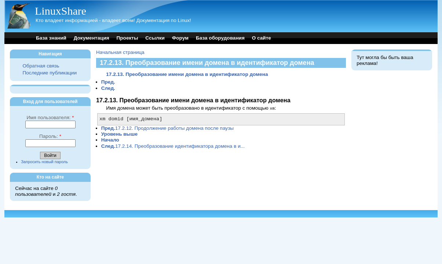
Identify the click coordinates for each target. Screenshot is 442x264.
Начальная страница (120, 52)
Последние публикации (50, 73)
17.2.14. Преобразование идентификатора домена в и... (173, 145)
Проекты (127, 38)
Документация (91, 38)
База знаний (51, 38)
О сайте (261, 38)
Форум (180, 38)
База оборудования (220, 38)
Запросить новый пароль (44, 162)
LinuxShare (60, 11)
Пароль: (50, 136)
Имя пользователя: (50, 117)
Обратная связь (41, 66)
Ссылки (155, 38)
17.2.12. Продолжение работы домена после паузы (167, 128)
